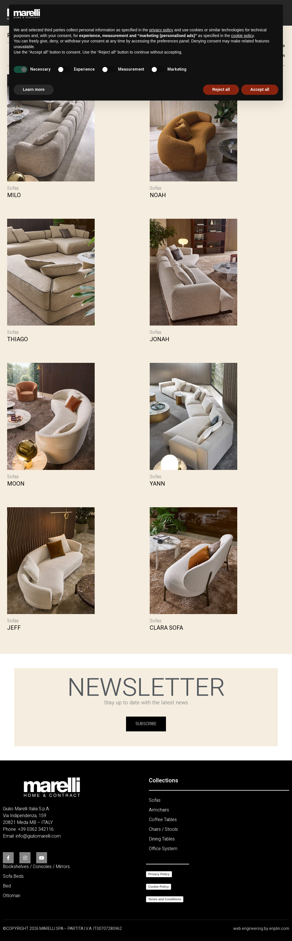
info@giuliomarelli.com (38, 835)
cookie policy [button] (242, 35)
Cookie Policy (158, 886)
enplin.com (279, 928)
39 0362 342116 (37, 829)
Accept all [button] (259, 89)
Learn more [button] (33, 89)
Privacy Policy (159, 873)
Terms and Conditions (164, 899)
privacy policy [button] (161, 30)
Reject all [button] (221, 89)
